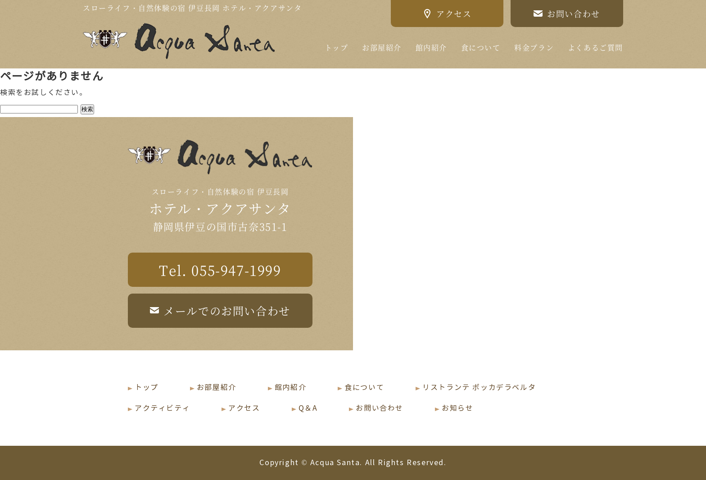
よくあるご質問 (595, 47)
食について (481, 47)
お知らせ (457, 408)
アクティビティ (162, 408)
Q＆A (308, 408)
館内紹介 (431, 47)
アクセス (244, 408)
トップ (336, 47)
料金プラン (534, 47)
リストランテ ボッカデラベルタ (479, 387)
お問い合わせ (379, 408)
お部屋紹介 (382, 47)
